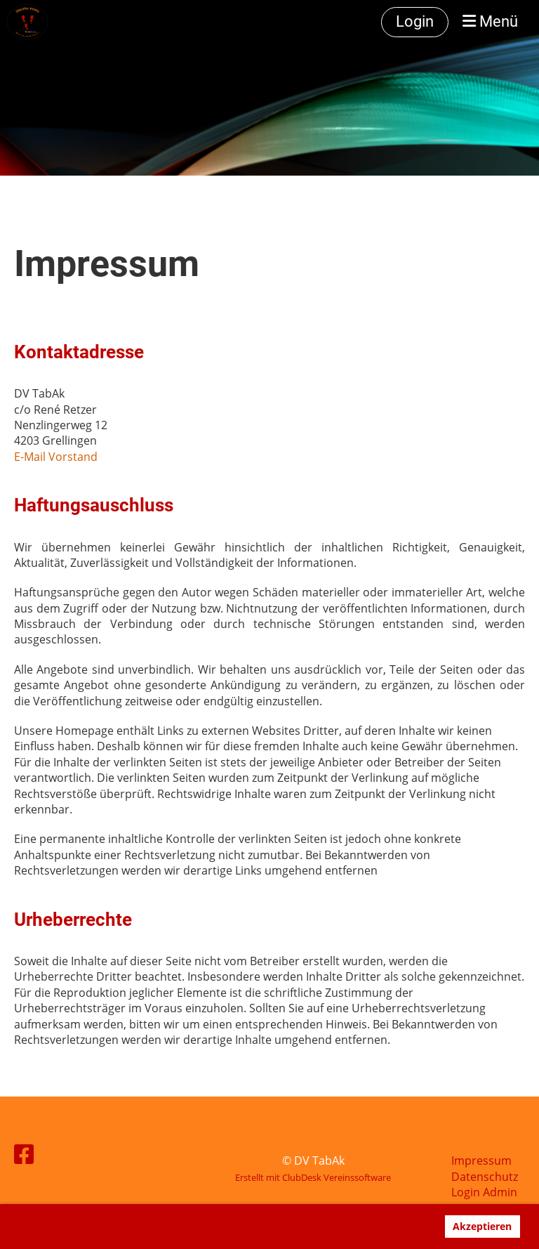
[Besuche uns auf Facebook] (24, 1154)
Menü (490, 21)
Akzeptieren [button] (482, 1226)
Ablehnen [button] (405, 1226)
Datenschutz (484, 1176)
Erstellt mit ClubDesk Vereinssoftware (313, 1177)
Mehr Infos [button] (83, 1227)
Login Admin (484, 1192)
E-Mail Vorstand (56, 456)
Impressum (481, 1160)
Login (415, 21)
